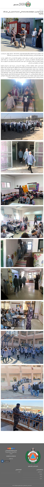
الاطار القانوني (40, 471)
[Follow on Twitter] (12, 448)
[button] (2, 461)
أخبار (42, 10)
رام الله (40, 10)
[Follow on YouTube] (8, 448)
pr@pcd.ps (11, 458)
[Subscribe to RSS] (10, 448)
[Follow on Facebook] (14, 448)
